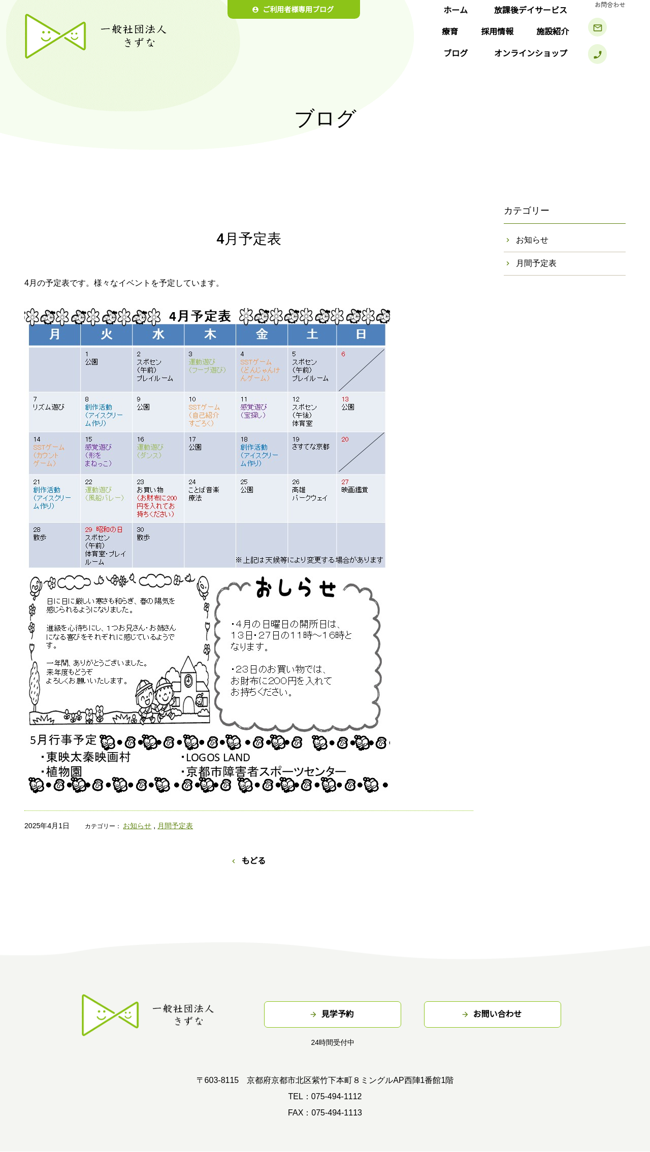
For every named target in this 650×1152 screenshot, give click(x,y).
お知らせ (137, 826)
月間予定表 (175, 826)
